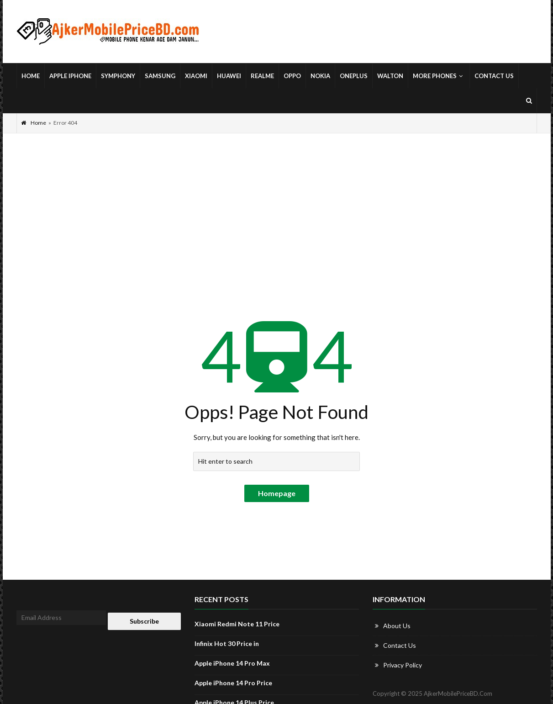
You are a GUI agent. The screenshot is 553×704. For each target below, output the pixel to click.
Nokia (320, 75)
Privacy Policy (402, 665)
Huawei (229, 75)
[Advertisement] (277, 202)
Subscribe (144, 621)
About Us (397, 626)
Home (30, 75)
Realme (262, 75)
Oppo (292, 75)
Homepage (276, 493)
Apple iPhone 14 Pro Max (232, 663)
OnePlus (354, 75)
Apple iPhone (70, 75)
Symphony (118, 75)
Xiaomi (196, 75)
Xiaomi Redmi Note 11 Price (237, 624)
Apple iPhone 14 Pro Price (233, 683)
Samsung (160, 75)
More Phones (439, 75)
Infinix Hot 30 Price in (227, 643)
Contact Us (494, 75)
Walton (390, 75)
